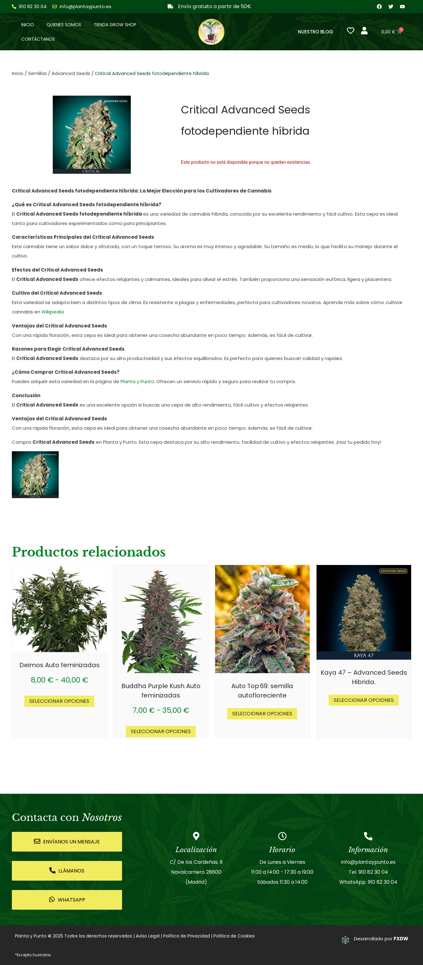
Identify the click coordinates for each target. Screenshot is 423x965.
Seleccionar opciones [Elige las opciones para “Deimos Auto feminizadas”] (59, 701)
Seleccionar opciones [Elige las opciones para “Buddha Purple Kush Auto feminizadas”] (161, 731)
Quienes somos (64, 25)
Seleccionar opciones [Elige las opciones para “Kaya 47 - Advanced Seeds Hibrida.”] (364, 700)
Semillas (37, 74)
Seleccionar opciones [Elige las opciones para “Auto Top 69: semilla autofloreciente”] (262, 713)
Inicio (27, 25)
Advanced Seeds (71, 74)
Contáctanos (38, 39)
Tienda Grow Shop (115, 25)
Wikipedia (53, 312)
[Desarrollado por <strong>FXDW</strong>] (345, 940)
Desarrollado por (381, 939)
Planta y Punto (137, 381)
